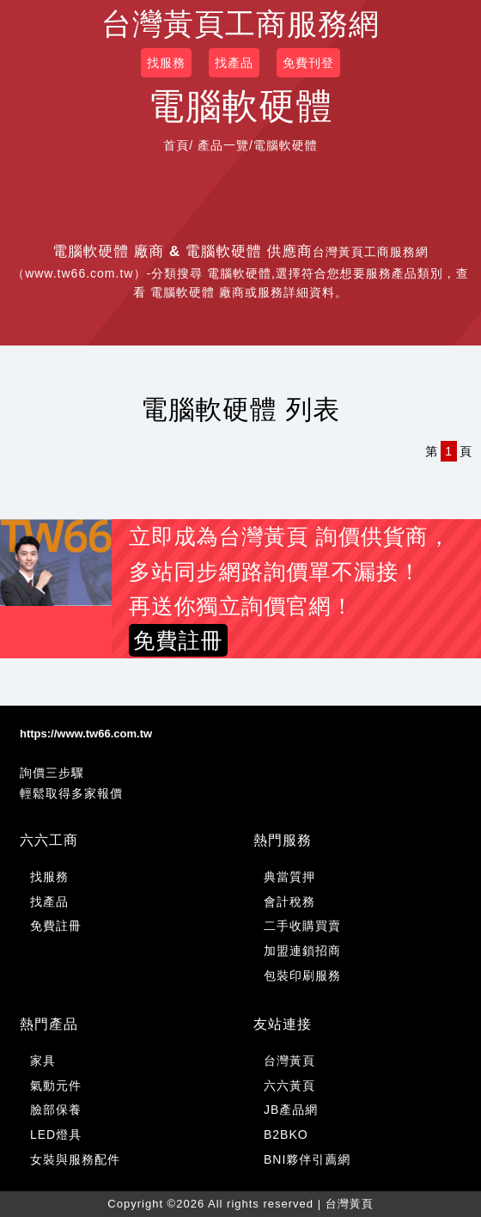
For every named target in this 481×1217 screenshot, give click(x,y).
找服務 (166, 63)
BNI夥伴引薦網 (307, 1159)
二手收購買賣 (302, 926)
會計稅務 (289, 901)
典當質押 (289, 877)
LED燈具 (56, 1134)
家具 (43, 1060)
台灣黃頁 (289, 1060)
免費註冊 (56, 926)
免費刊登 (308, 63)
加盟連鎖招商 (302, 950)
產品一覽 (223, 145)
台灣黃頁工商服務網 (240, 23)
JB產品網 (291, 1109)
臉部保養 (56, 1109)
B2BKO (286, 1134)
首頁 (176, 145)
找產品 (234, 63)
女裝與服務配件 (75, 1159)
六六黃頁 (289, 1085)
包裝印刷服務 (302, 975)
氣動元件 (56, 1085)
